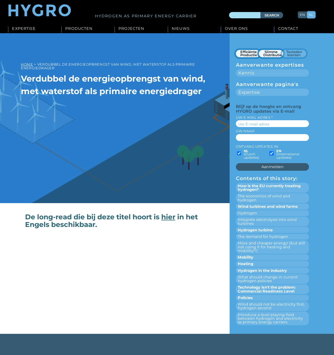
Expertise (23, 29)
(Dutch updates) (251, 154)
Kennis (246, 73)
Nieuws (181, 29)
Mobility (245, 257)
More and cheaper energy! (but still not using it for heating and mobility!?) (271, 247)
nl (311, 15)
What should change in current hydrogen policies (268, 279)
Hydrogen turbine (255, 230)
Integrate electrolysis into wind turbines (267, 221)
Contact (288, 29)
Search (271, 15)
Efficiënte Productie (248, 53)
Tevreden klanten (294, 53)
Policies (245, 297)
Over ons (236, 29)
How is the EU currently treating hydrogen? (269, 188)
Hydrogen (247, 213)
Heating (245, 263)
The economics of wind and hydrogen (264, 198)
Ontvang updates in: (257, 146)
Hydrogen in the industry (262, 270)
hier (168, 217)
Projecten (131, 29)
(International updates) (287, 154)
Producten (79, 29)
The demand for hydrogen (263, 236)
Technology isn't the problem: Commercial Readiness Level (267, 289)
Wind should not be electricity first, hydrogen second (271, 306)
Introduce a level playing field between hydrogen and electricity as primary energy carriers (270, 318)
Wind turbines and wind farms (268, 206)
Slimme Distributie (272, 53)
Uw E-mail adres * (254, 117)
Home (27, 64)
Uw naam (245, 131)
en (302, 15)
